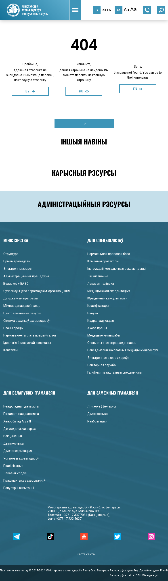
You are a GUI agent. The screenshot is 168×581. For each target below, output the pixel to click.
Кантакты (10, 350)
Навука (92, 313)
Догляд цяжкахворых (19, 429)
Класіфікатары (98, 305)
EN (138, 89)
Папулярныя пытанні (18, 488)
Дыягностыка (13, 443)
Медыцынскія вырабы (103, 335)
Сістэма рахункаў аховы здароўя (27, 320)
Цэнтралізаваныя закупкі (22, 313)
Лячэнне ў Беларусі (101, 406)
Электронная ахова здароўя (108, 357)
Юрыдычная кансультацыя (107, 298)
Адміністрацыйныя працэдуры (26, 276)
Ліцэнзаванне (97, 276)
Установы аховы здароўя (21, 458)
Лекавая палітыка (100, 283)
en (109, 10)
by (96, 10)
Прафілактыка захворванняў (24, 480)
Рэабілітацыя (13, 466)
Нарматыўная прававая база (108, 254)
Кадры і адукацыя (100, 320)
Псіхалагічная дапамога (21, 414)
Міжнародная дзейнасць (21, 305)
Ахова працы (97, 328)
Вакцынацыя (13, 436)
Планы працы (13, 328)
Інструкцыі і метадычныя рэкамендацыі (116, 268)
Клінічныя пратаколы (103, 261)
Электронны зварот (18, 268)
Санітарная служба (101, 365)
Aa (118, 10)
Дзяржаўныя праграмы (20, 298)
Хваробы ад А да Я (17, 421)
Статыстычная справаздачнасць (111, 343)
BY (30, 91)
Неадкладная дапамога (21, 406)
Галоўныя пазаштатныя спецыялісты (114, 372)
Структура (11, 254)
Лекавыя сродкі (15, 473)
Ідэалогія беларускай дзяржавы (27, 343)
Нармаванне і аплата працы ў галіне (30, 335)
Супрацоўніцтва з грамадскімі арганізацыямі (36, 291)
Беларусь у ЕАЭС (16, 283)
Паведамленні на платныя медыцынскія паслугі (122, 350)
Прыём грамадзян (16, 261)
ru (104, 10)
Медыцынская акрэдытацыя (108, 291)
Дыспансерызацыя (17, 451)
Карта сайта (86, 554)
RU (84, 91)
